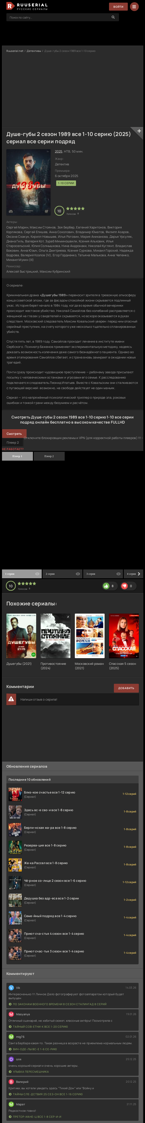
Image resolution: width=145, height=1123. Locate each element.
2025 (58, 151)
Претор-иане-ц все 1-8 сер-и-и (35, 1117)
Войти (118, 7)
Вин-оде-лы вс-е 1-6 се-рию (33, 1049)
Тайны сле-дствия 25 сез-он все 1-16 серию (46, 1094)
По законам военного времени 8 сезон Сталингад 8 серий (58, 1004)
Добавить (126, 688)
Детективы (34, 51)
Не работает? (13, 449)
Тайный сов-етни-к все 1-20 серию (38, 1027)
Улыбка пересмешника (29, 1072)
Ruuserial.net (15, 51)
